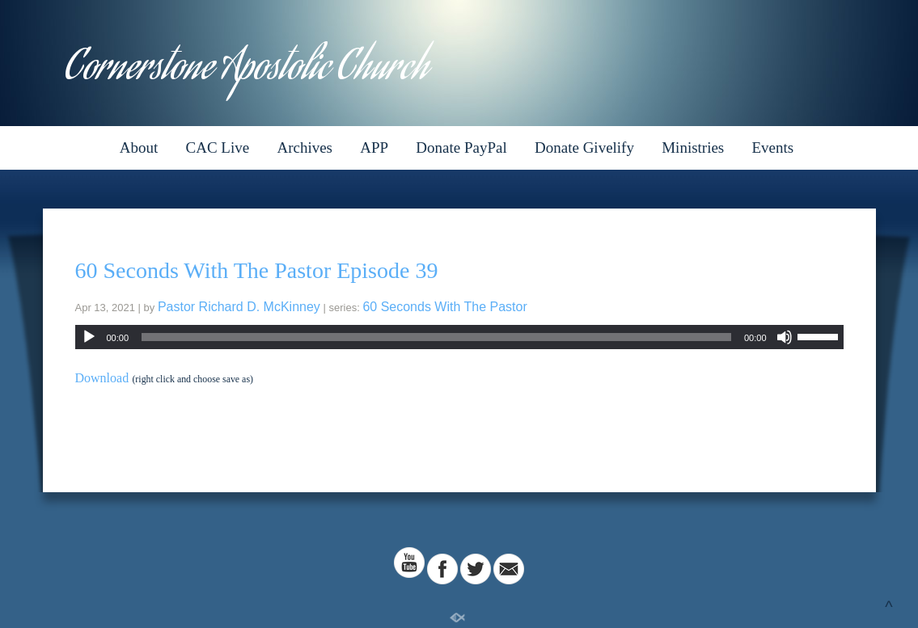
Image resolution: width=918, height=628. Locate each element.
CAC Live (218, 147)
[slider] (436, 337)
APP (374, 147)
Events (773, 147)
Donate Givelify (584, 147)
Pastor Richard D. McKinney (239, 307)
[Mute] (784, 337)
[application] (459, 337)
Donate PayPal (461, 147)
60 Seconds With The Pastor (444, 307)
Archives (304, 147)
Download (102, 378)
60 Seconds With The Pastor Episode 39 (256, 270)
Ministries (693, 147)
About (139, 147)
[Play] (89, 337)
